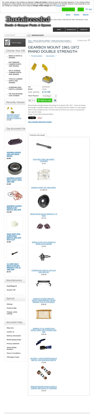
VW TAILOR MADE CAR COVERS (16, 95)
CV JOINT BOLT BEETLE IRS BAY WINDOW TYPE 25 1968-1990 (14, 266)
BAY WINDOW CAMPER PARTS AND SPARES (15, 64)
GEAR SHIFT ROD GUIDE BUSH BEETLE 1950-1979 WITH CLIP (14, 236)
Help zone (10, 328)
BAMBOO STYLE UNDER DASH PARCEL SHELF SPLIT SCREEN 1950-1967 (44, 330)
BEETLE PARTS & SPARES (41, 40)
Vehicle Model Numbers (11, 348)
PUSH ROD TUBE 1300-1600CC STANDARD (44, 160)
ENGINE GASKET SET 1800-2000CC (43, 187)
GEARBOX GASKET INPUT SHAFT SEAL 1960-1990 (14, 180)
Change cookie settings (12, 313)
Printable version (82, 40)
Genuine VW (11, 290)
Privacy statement (13, 344)
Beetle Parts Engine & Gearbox (61, 40)
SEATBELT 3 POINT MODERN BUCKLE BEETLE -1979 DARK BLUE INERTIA (43, 359)
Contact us (10, 332)
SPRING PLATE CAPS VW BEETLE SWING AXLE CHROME (44, 243)
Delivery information (14, 336)
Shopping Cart (71, 29)
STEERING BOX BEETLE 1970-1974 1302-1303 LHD (43, 271)
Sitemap (9, 304)
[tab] (37, 135)
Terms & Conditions (14, 353)
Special (58, 5)
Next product (51, 56)
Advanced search (38, 35)
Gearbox (30, 42)
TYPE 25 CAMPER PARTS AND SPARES (15, 81)
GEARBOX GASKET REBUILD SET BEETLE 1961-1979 (14, 208)
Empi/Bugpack (12, 286)
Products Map (11, 308)
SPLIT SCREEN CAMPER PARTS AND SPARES (15, 72)
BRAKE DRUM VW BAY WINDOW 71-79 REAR (43, 215)
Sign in (68, 14)
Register (76, 14)
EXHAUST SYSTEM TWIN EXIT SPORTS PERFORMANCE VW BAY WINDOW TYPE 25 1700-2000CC (44, 300)
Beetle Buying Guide (14, 340)
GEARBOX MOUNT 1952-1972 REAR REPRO (14, 154)
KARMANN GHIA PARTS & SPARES (15, 88)
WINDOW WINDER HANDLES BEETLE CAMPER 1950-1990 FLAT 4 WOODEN (44, 387)
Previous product (35, 56)
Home (30, 40)
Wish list (85, 14)
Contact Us (83, 29)
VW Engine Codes (13, 357)
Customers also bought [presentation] (37, 135)
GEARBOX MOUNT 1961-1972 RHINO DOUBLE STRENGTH (14, 116)
